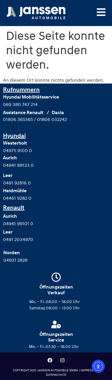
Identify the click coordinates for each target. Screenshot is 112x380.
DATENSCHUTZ (56, 375)
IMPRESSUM (90, 370)
